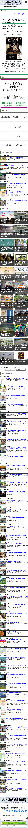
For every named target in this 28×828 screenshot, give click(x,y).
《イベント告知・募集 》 (18, 14)
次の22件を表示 (19, 369)
